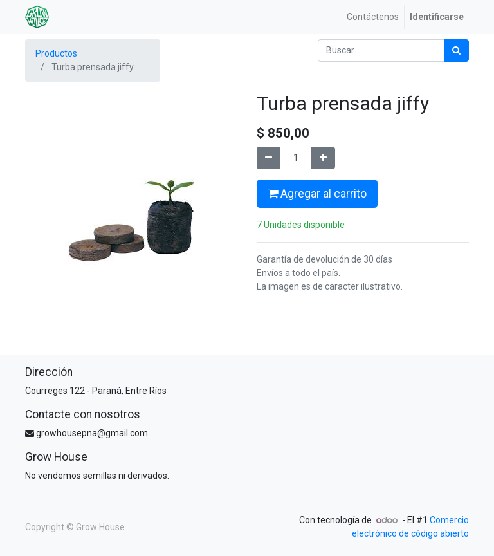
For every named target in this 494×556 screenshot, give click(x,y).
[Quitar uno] (268, 158)
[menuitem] (373, 17)
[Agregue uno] (323, 158)
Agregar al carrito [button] (317, 193)
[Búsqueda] (456, 50)
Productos (56, 53)
